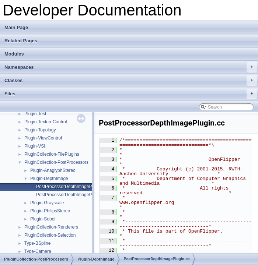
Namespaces (130, 67)
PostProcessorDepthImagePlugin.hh (71, 194)
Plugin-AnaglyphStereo (53, 170)
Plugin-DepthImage (49, 178)
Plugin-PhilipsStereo (50, 210)
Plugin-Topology (40, 129)
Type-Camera (37, 251)
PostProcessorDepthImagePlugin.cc (71, 186)
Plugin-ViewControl (43, 138)
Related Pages (20, 40)
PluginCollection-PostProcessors (56, 162)
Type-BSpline (37, 243)
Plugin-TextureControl (45, 121)
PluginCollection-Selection (50, 235)
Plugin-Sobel (42, 219)
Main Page (16, 27)
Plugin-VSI (34, 146)
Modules (14, 54)
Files (130, 94)
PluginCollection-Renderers (51, 227)
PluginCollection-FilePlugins (51, 154)
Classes (130, 80)
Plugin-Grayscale (47, 202)
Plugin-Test (35, 113)
